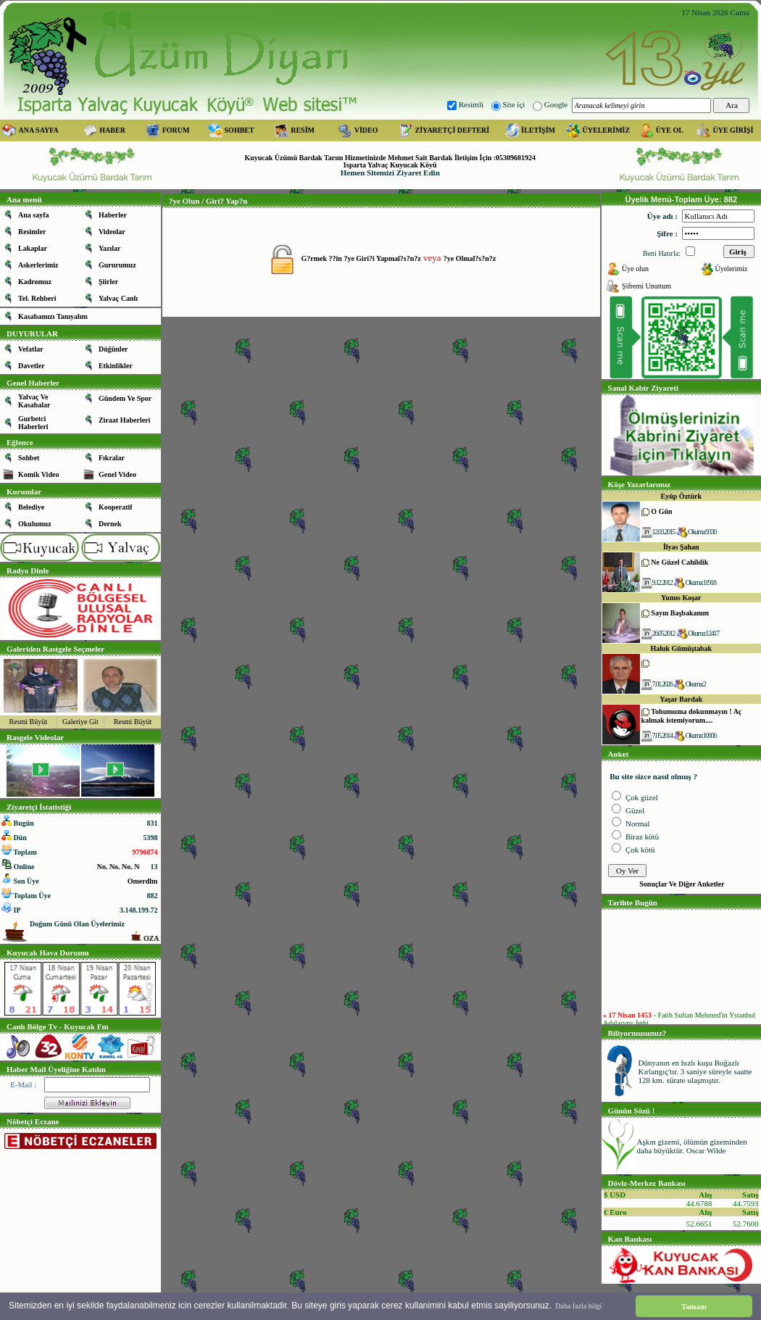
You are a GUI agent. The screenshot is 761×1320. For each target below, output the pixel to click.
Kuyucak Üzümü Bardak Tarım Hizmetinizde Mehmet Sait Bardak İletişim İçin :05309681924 (390, 158)
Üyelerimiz (731, 269)
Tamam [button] (694, 1306)
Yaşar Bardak (681, 699)
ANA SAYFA (39, 130)
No (121, 867)
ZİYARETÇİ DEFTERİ (452, 130)
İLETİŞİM (538, 130)
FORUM (176, 130)
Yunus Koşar (681, 598)
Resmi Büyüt (28, 722)
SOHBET (239, 130)
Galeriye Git (80, 722)
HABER (112, 130)
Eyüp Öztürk (681, 496)
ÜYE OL (669, 130)
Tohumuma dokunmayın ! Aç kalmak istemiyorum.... (691, 715)
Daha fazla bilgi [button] (578, 1306)
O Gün (661, 511)
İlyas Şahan (681, 547)
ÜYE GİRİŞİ (732, 130)
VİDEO (366, 130)
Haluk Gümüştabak (681, 648)
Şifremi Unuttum (646, 286)
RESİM (303, 130)
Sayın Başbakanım (680, 613)
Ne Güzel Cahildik (679, 562)
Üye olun (635, 269)
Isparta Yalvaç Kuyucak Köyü (390, 165)
